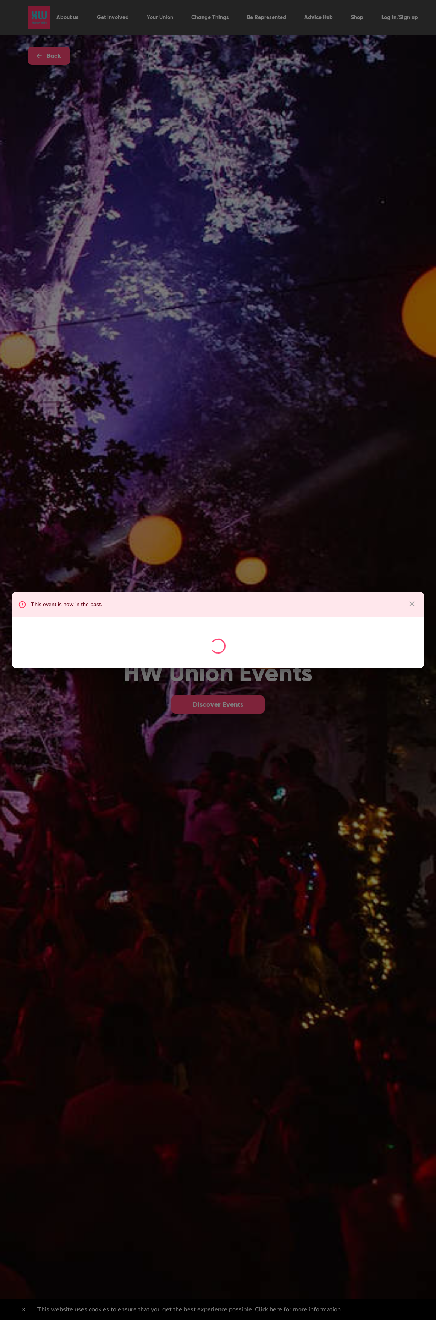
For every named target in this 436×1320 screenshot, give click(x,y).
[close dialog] (412, 604)
